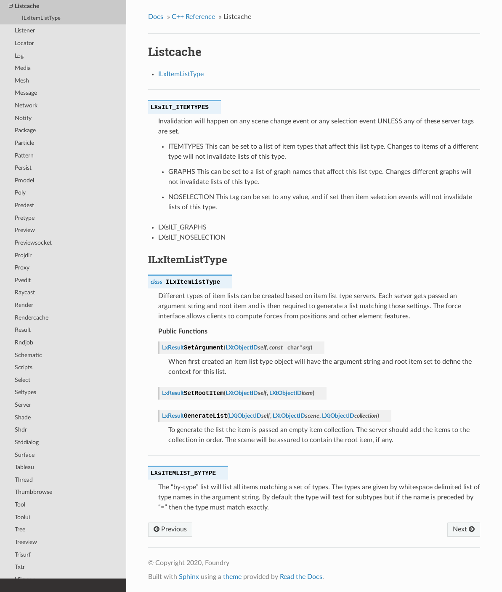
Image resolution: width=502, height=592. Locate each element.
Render (24, 305)
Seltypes (25, 392)
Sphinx (189, 576)
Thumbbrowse (33, 492)
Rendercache (31, 318)
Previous (170, 529)
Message (26, 93)
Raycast (25, 292)
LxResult (173, 347)
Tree (20, 529)
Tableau (24, 467)
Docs (155, 16)
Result (23, 330)
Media (23, 68)
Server (23, 405)
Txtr (20, 567)
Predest (24, 205)
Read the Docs (301, 576)
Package (25, 130)
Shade (23, 417)
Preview (25, 230)
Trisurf (23, 555)
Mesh (22, 80)
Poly (20, 192)
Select (22, 380)
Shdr (21, 430)
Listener (25, 30)
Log (19, 56)
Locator (24, 43)
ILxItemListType (41, 18)
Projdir (23, 255)
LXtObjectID (242, 347)
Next (464, 529)
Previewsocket (33, 243)
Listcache (24, 6)
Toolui (22, 517)
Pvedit (23, 280)
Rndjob (24, 342)
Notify (23, 118)
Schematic (28, 355)
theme (232, 576)
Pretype (25, 218)
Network (26, 105)
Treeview (26, 542)
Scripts (23, 367)
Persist (23, 168)
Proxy (22, 267)
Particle (24, 143)
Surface (25, 455)
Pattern (24, 155)
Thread (24, 480)
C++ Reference (193, 16)
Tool (20, 504)
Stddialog (27, 442)
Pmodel (24, 180)
